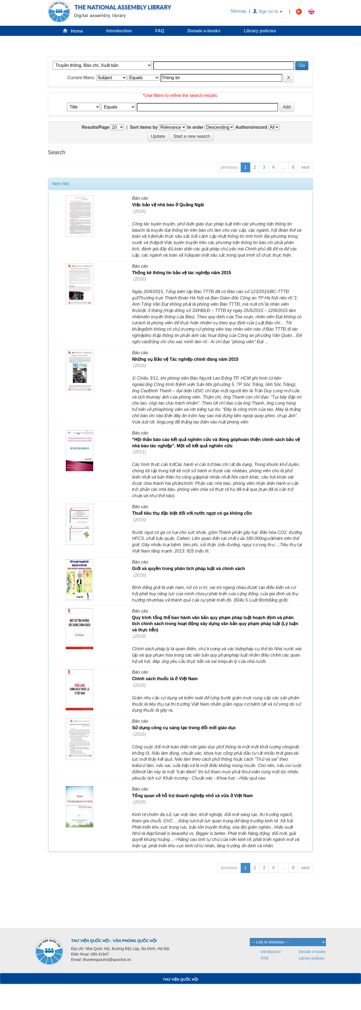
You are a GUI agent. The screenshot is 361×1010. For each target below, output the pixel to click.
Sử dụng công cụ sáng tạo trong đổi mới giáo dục (184, 727)
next (305, 167)
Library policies (260, 30)
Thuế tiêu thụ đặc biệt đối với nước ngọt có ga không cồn (192, 513)
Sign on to (267, 11)
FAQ (159, 30)
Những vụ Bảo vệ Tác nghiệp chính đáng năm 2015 (185, 359)
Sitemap (238, 11)
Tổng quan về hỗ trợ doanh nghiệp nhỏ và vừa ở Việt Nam (192, 795)
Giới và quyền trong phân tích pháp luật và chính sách (188, 568)
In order (195, 127)
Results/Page (95, 127)
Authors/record (251, 127)
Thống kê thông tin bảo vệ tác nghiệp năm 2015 (181, 272)
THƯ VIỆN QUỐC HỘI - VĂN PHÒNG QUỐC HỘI (114, 941)
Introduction (119, 30)
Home (73, 30)
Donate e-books (203, 30)
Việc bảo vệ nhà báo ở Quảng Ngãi (168, 204)
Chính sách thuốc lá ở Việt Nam (165, 678)
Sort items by (144, 127)
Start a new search (192, 136)
